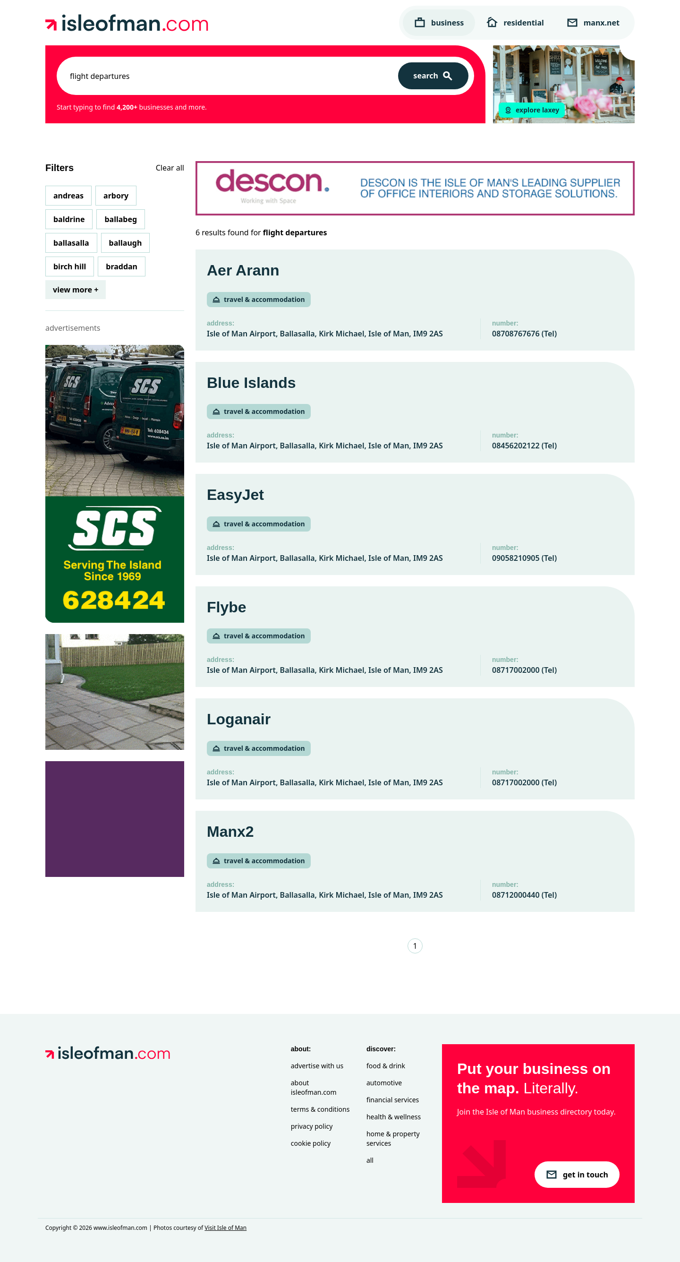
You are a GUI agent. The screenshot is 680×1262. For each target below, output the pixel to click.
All (370, 1160)
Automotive (384, 1082)
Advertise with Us (317, 1065)
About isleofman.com (314, 1087)
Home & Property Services (393, 1138)
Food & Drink (385, 1065)
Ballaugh (125, 243)
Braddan (121, 266)
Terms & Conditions (320, 1109)
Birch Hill (69, 266)
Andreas (68, 195)
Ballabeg (120, 219)
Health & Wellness (393, 1116)
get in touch (577, 1174)
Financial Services (392, 1099)
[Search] (433, 75)
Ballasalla (71, 243)
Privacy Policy (312, 1126)
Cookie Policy (311, 1143)
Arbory (115, 195)
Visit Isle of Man (225, 1228)
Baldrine (69, 219)
